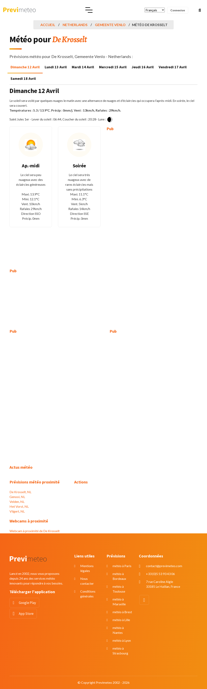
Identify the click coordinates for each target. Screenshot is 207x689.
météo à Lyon (122, 640)
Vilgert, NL (17, 511)
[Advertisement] (128, 196)
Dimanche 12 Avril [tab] (25, 67)
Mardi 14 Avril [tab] (83, 67)
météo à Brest (122, 612)
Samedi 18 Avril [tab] (23, 78)
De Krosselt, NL (20, 492)
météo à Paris (122, 566)
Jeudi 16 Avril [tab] (143, 67)
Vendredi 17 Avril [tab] (173, 67)
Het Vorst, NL (19, 506)
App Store (26, 613)
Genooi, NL (17, 497)
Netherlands (75, 25)
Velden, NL (17, 501)
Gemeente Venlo (110, 25)
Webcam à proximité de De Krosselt (35, 531)
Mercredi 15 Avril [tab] (113, 67)
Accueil (47, 25)
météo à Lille (121, 620)
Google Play (27, 602)
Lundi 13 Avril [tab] (56, 67)
